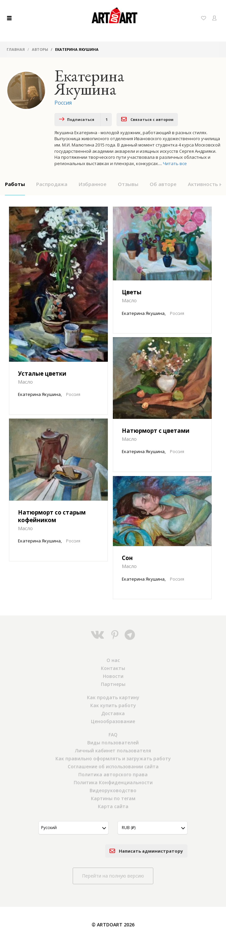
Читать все (175, 163)
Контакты (113, 668)
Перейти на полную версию (113, 876)
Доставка (113, 713)
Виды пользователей (113, 742)
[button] (73, 827)
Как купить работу (113, 705)
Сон (127, 558)
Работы (15, 184)
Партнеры (113, 684)
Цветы (131, 292)
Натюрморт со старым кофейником (52, 516)
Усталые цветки (42, 373)
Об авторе (163, 184)
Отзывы (128, 184)
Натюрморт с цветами (155, 430)
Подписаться (83, 119)
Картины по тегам (113, 798)
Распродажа (51, 184)
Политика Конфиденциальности (113, 782)
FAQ (113, 734)
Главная (16, 49)
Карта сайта (113, 806)
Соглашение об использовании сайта (113, 766)
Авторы (40, 49)
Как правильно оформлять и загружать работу (113, 758)
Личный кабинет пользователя (113, 750)
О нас (113, 660)
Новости (113, 676)
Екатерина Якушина (39, 394)
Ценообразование (113, 721)
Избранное (93, 184)
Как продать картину (113, 697)
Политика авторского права (113, 774)
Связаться (147, 119)
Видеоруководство (113, 790)
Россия (63, 102)
